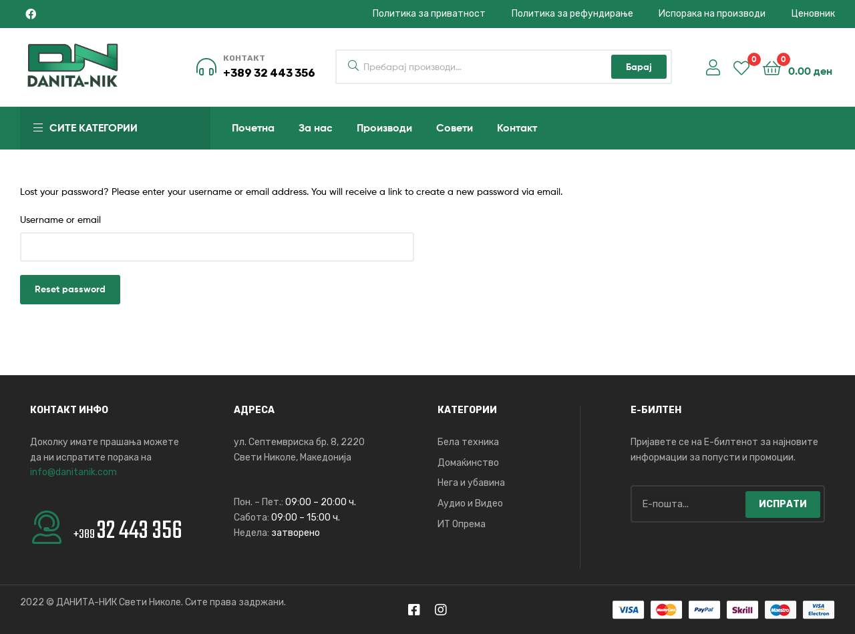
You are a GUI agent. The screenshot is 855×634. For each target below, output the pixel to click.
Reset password (70, 289)
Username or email (60, 219)
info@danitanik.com (73, 472)
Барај (639, 67)
